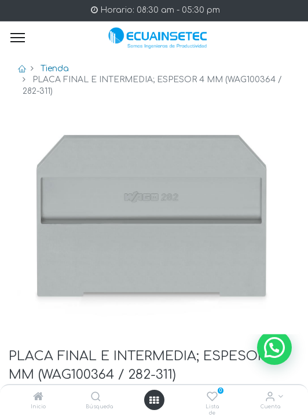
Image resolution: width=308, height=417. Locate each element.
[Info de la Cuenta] (270, 397)
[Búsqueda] (95, 397)
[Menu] (17, 37)
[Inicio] (38, 397)
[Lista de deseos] (212, 397)
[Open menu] (154, 400)
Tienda (55, 68)
